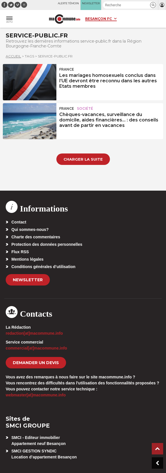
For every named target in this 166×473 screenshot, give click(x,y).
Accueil (13, 56)
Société (85, 108)
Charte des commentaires (35, 237)
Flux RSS (20, 252)
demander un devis (36, 362)
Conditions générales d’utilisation (43, 266)
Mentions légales (27, 259)
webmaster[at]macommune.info (36, 395)
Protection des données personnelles (46, 244)
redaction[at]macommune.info (34, 333)
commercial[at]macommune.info (36, 348)
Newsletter (28, 279)
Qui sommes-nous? (30, 229)
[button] (153, 5)
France (66, 69)
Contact (18, 222)
